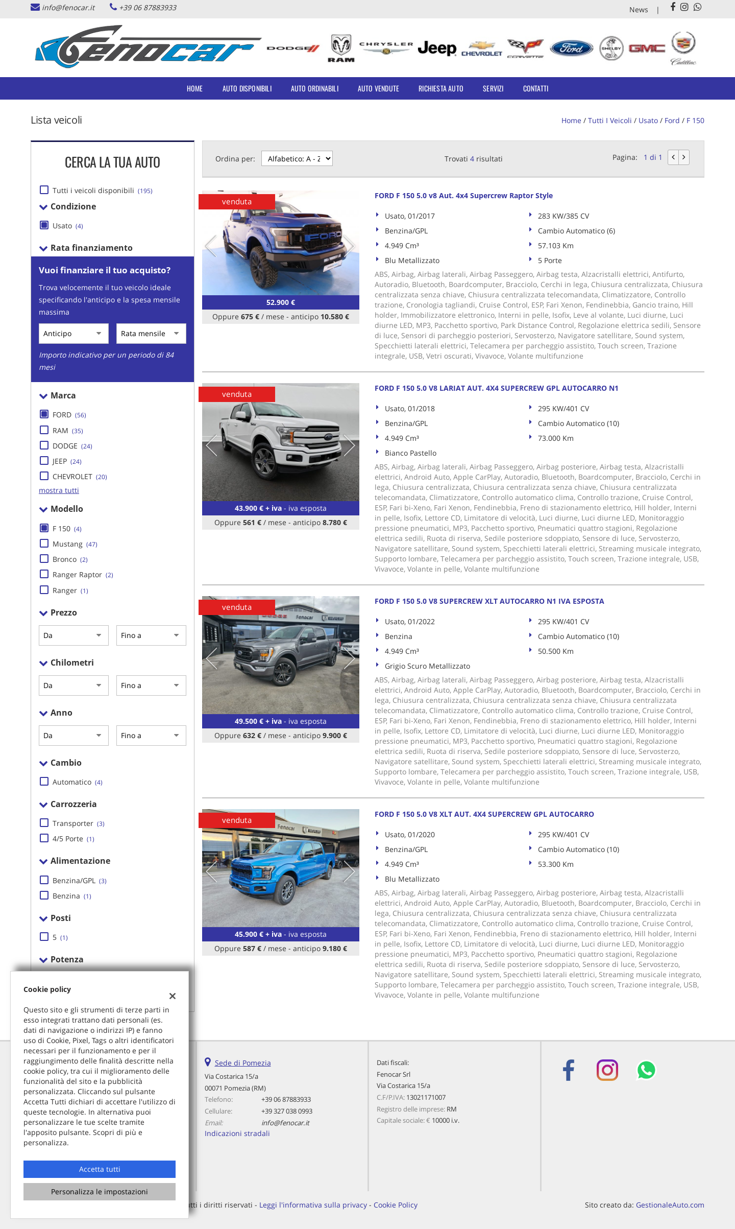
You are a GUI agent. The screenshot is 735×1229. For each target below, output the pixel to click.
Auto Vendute (378, 88)
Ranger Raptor (83, 574)
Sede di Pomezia (243, 1063)
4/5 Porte (73, 838)
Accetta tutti (99, 1169)
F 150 (695, 120)
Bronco (70, 559)
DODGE (72, 446)
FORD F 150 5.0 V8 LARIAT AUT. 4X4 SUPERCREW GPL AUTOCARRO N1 (497, 388)
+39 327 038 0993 (286, 1111)
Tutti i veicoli (610, 120)
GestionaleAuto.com (670, 1205)
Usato (68, 225)
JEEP (67, 461)
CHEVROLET (80, 476)
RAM (68, 430)
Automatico (78, 782)
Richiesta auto (441, 88)
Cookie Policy (396, 1205)
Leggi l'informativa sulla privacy (313, 1205)
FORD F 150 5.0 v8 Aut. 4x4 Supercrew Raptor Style (464, 195)
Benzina (72, 896)
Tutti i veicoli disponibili (103, 190)
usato (648, 120)
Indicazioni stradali (237, 1133)
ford (672, 120)
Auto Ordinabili (314, 88)
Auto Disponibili (247, 88)
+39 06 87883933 (147, 7)
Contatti (536, 88)
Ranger (70, 590)
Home (195, 88)
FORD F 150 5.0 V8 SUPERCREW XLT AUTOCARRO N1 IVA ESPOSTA (489, 601)
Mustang (75, 544)
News (638, 9)
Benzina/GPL (80, 880)
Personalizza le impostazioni (99, 1191)
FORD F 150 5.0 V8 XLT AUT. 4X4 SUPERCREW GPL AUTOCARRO (484, 814)
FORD (69, 414)
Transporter (79, 823)
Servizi (493, 88)
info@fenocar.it (68, 7)
